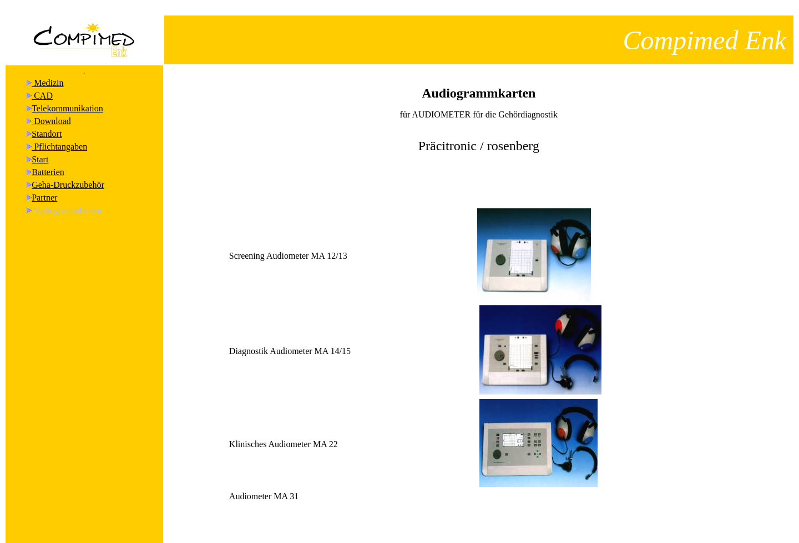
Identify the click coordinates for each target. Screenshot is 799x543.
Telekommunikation (67, 98)
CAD (42, 85)
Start (40, 149)
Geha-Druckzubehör (68, 175)
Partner (44, 187)
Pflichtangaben (59, 136)
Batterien (48, 162)
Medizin (47, 73)
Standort (47, 124)
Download (51, 111)
